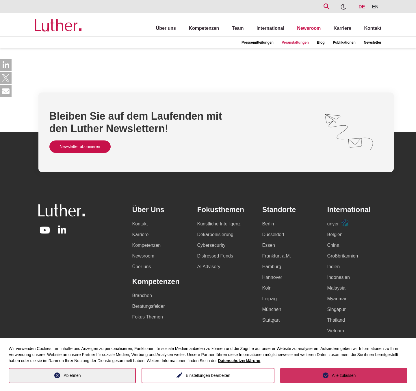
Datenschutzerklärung (239, 360)
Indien (333, 266)
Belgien (335, 234)
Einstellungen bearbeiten (208, 375)
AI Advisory (208, 266)
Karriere (342, 28)
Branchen (142, 295)
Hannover (272, 277)
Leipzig (269, 298)
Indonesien (338, 277)
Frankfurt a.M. (276, 255)
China (333, 245)
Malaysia (336, 288)
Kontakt (372, 28)
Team (238, 28)
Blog (321, 42)
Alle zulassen (344, 375)
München (271, 309)
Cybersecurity (211, 245)
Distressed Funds (215, 255)
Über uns (166, 28)
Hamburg (271, 266)
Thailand (336, 320)
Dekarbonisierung (215, 234)
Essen (268, 245)
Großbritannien (342, 255)
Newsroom (309, 28)
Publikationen (344, 42)
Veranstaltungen (295, 42)
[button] (6, 65)
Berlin (268, 223)
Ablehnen (72, 375)
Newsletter (372, 42)
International (270, 28)
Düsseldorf (273, 234)
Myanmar (337, 298)
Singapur (336, 309)
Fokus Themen (147, 316)
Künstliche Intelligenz (219, 223)
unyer (338, 223)
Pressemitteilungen (258, 42)
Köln (267, 288)
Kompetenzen (204, 28)
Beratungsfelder (148, 306)
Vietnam (335, 330)
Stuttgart (271, 320)
